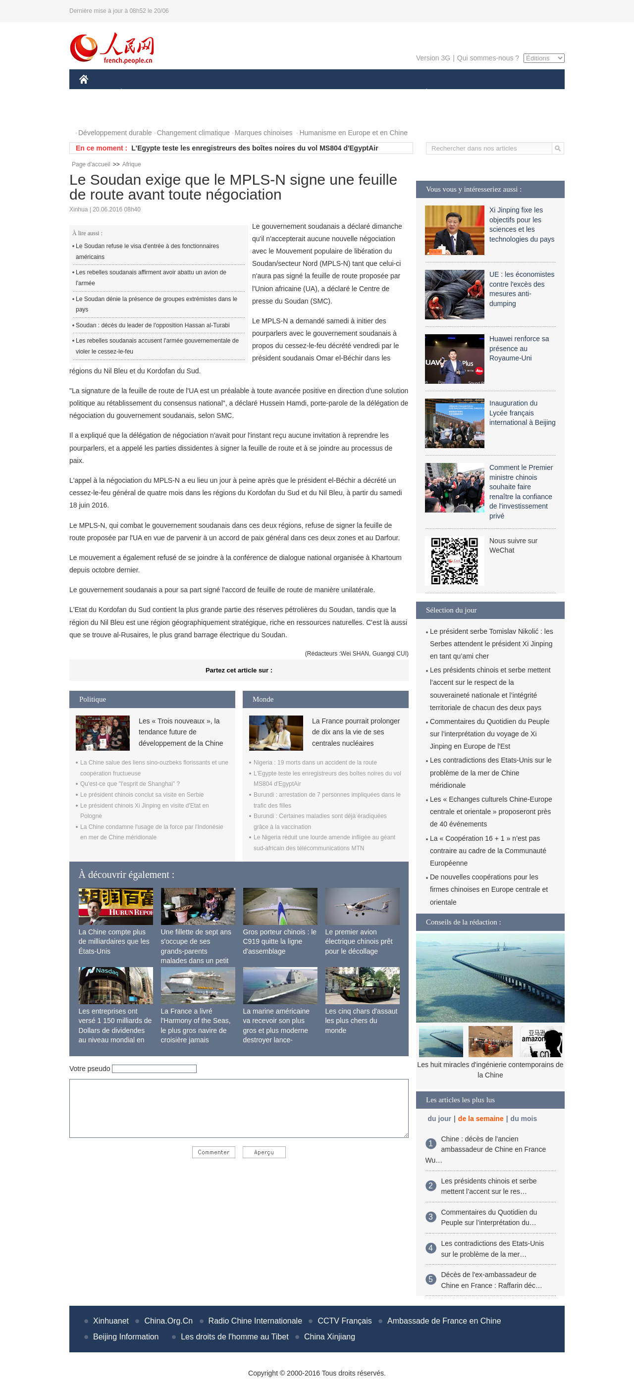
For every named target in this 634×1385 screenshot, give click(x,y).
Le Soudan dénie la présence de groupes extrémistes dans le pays (156, 304)
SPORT (461, 93)
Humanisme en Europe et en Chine (353, 133)
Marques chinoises (264, 133)
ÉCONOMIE (139, 93)
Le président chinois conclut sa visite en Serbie (142, 794)
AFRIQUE (226, 93)
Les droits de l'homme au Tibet (234, 1337)
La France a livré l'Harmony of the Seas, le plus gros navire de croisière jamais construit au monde (196, 1030)
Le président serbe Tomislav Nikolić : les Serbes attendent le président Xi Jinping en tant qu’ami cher (491, 643)
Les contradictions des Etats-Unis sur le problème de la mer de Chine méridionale (491, 772)
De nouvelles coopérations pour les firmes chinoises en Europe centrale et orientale (489, 889)
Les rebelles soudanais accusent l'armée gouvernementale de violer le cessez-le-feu (157, 346)
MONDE (184, 93)
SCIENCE (269, 93)
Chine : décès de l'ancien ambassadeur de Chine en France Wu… (485, 1149)
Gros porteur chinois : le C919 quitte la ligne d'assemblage (280, 941)
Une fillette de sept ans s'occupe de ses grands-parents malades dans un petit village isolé (196, 951)
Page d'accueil (91, 164)
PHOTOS (99, 113)
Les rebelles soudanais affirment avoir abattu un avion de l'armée (151, 278)
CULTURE (314, 93)
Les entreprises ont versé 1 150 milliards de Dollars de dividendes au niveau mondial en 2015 (115, 1030)
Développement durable (115, 133)
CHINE (96, 93)
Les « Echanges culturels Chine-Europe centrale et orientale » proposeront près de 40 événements (491, 811)
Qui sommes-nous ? (488, 58)
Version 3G (433, 58)
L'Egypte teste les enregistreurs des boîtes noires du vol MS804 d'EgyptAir (254, 148)
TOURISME (503, 93)
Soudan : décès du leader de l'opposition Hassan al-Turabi (153, 325)
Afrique (131, 164)
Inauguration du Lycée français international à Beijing (522, 412)
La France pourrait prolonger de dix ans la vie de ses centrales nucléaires (356, 732)
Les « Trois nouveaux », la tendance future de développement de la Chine (181, 732)
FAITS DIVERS (368, 93)
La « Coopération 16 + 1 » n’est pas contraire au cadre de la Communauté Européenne (488, 850)
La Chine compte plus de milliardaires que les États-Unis (114, 941)
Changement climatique (193, 133)
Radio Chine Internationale (255, 1321)
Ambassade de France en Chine (444, 1321)
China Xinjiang (329, 1337)
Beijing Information (126, 1337)
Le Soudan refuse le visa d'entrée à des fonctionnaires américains (147, 251)
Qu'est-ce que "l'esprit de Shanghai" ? (130, 783)
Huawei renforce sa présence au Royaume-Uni (519, 348)
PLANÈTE (421, 93)
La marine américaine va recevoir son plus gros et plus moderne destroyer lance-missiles (276, 1030)
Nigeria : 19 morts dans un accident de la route (315, 762)
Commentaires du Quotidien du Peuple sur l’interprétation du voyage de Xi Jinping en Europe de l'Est (489, 734)
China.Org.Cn (168, 1321)
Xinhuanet (111, 1321)
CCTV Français (344, 1321)
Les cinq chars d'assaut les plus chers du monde (361, 1020)
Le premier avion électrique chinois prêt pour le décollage (359, 941)
